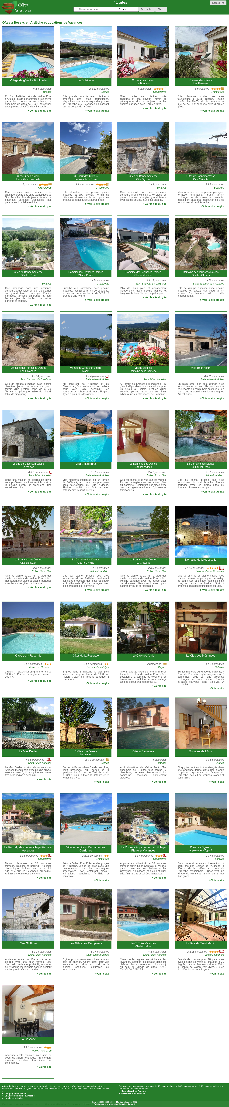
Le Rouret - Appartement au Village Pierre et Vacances (143, 849)
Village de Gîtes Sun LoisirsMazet (85, 369)
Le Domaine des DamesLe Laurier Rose (200, 465)
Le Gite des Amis (143, 655)
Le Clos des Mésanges (200, 655)
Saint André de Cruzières (210, 571)
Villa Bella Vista (201, 367)
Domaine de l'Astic (201, 751)
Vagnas (162, 667)
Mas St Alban (28, 943)
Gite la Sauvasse (143, 751)
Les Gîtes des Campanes (86, 943)
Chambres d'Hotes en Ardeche (20, 1096)
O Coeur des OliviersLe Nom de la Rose (86, 178)
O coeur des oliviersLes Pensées (201, 82)
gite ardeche (8, 1086)
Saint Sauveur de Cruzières (151, 283)
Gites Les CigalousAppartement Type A (200, 849)
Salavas (219, 667)
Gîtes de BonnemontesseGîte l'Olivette (200, 178)
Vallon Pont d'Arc (157, 475)
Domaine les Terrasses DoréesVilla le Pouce (85, 274)
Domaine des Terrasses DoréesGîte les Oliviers (201, 274)
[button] (146, 9)
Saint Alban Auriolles (97, 379)
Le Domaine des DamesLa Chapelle (143, 561)
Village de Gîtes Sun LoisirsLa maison (28, 465)
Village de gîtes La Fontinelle (28, 80)
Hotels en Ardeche (14, 1098)
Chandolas (103, 283)
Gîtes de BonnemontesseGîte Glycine (143, 178)
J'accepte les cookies (93, 1104)
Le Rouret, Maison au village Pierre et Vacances (28, 849)
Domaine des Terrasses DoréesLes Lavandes (28, 369)
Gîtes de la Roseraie (28, 655)
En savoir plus (114, 1104)
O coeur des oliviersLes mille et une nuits (28, 178)
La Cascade (28, 1039)
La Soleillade (86, 80)
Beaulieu (162, 187)
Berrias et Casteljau (40, 667)
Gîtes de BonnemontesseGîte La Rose (28, 274)
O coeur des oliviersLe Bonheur (143, 82)
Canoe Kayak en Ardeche (133, 1091)
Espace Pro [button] (218, 3)
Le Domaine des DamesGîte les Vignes (143, 465)
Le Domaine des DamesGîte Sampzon (28, 561)
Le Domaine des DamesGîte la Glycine (85, 561)
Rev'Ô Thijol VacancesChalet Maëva (143, 945)
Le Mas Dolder (28, 751)
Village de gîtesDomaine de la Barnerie (143, 369)
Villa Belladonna (86, 463)
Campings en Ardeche (15, 1093)
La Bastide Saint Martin (200, 943)
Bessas (47, 92)
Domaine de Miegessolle (200, 559)
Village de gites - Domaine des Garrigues (85, 849)
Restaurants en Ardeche (133, 1093)
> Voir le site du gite (39, 111)
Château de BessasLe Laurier (86, 753)
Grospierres (160, 92)
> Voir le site (159, 686)
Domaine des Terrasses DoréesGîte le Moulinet (143, 274)
